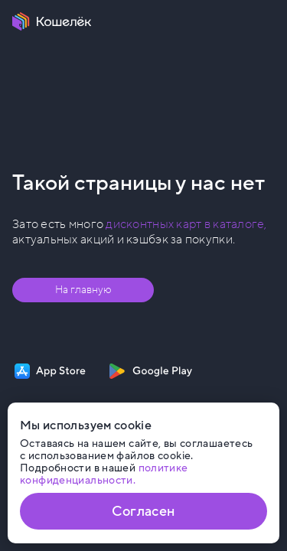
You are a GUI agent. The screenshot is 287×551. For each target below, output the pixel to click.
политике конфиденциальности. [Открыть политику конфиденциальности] (104, 474)
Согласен (143, 511)
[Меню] (265, 21)
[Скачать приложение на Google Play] (150, 371)
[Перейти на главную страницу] (52, 21)
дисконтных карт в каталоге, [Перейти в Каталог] (186, 224)
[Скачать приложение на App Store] (50, 371)
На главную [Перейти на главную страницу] (83, 289)
